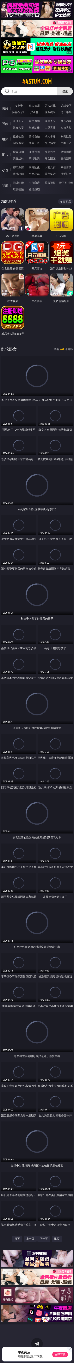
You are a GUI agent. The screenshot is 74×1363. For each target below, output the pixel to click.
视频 (5, 124)
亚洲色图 (34, 152)
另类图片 (66, 158)
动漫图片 (66, 152)
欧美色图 (50, 152)
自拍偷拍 (34, 121)
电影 (5, 139)
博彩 (5, 108)
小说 (5, 170)
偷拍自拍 (34, 136)
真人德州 (34, 105)
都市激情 (18, 167)
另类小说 (34, 174)
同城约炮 (18, 182)
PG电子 (18, 105)
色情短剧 (34, 189)
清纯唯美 (34, 158)
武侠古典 (66, 167)
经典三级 (34, 143)
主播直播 (50, 127)
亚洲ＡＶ (18, 121)
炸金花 (34, 112)
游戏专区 (66, 105)
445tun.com (37, 81)
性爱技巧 (66, 174)
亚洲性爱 (18, 136)
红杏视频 (18, 189)
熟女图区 (50, 158)
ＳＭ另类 (66, 127)
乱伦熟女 (50, 143)
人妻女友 (50, 167)
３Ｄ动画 (66, 121)
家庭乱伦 (34, 167)
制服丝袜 (18, 143)
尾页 (56, 1238)
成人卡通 (50, 136)
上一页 (30, 1238)
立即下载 (60, 1354)
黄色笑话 (50, 174)
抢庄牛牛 (66, 112)
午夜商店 (34, 182)
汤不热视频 (66, 182)
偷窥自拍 (18, 152)
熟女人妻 (18, 127)
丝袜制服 (34, 127)
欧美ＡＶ (50, 121)
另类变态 (66, 143)
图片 (5, 154)
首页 (17, 1238)
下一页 (44, 1238)
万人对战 (50, 105)
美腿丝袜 (18, 158)
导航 (5, 185)
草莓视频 (50, 182)
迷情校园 (18, 174)
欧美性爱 (66, 136)
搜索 (65, 91)
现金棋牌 (50, 112)
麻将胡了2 (18, 112)
